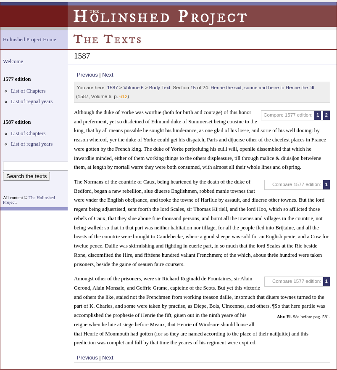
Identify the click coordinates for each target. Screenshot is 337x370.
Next (107, 75)
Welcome (13, 61)
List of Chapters (28, 91)
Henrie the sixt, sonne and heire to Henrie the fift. (263, 87)
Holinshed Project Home (29, 40)
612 (123, 96)
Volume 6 (134, 87)
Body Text (159, 87)
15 (193, 87)
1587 (112, 87)
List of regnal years (32, 101)
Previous (87, 75)
